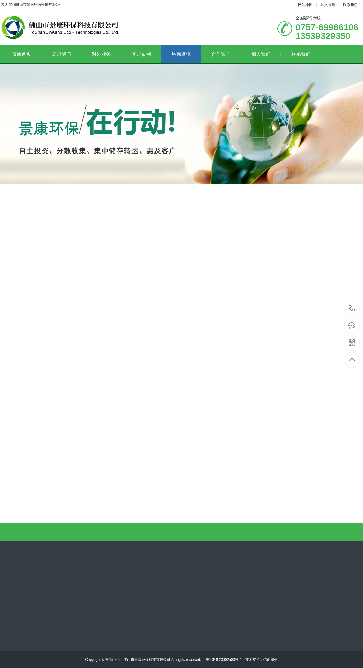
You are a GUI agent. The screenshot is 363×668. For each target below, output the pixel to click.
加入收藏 (328, 5)
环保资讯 (181, 54)
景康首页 (27, 54)
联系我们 (350, 5)
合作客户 (226, 54)
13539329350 (352, 308)
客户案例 (146, 54)
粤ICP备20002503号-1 (223, 660)
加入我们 (266, 54)
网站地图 (305, 5)
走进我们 (67, 54)
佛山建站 (270, 660)
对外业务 (107, 54)
